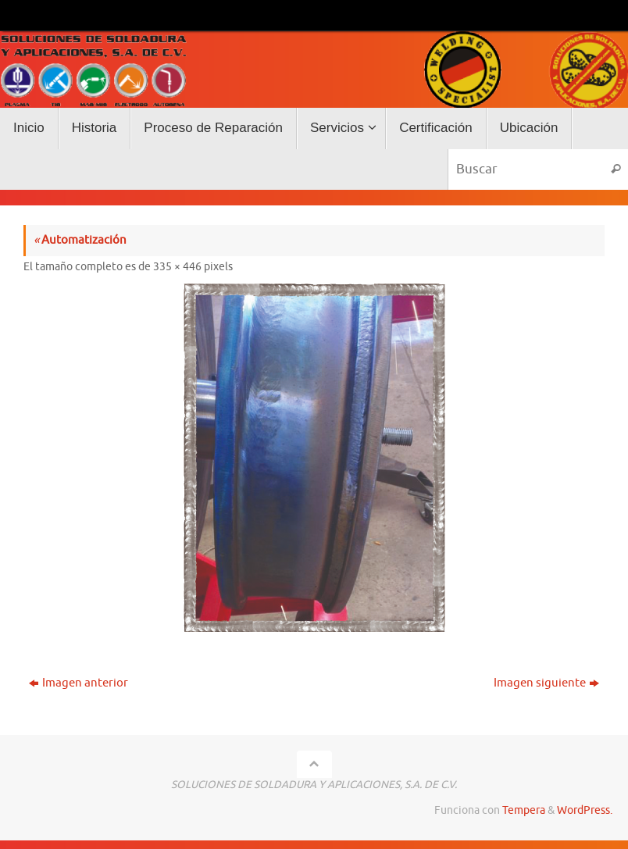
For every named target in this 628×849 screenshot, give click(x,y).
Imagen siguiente (546, 683)
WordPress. (584, 810)
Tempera (523, 810)
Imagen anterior (78, 683)
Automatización (80, 240)
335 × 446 (177, 266)
